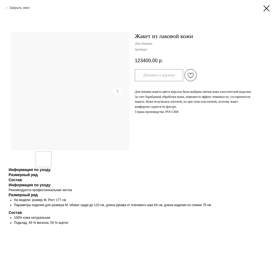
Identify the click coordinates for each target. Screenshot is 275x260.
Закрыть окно (19, 8)
